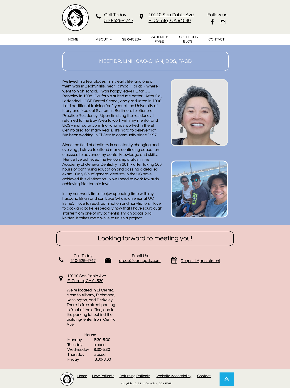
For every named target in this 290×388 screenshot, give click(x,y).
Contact (204, 376)
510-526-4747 (83, 261)
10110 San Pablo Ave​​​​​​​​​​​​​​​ (86, 276)
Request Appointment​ (200, 261)
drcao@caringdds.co (138, 261)
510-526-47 (116, 20)
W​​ (158, 376)
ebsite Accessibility (175, 376)
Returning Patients (134, 376)
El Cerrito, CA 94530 (85, 281)
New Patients (103, 376)
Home (82, 376)
